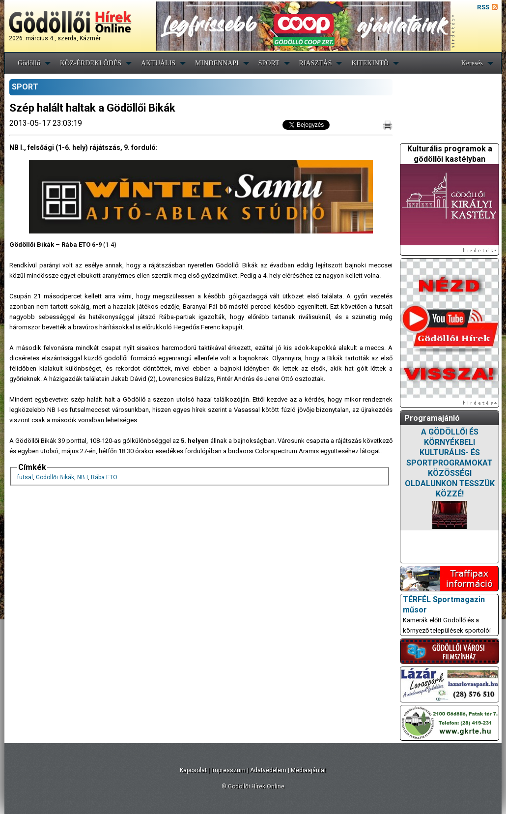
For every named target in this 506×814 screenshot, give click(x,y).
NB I (82, 477)
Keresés (472, 63)
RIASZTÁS (315, 63)
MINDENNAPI (217, 63)
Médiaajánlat (308, 770)
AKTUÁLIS (158, 63)
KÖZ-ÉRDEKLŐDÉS (90, 63)
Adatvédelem (268, 770)
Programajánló (432, 418)
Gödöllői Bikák (55, 477)
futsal (25, 477)
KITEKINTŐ (369, 63)
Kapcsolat (193, 770)
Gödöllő (29, 63)
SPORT (269, 63)
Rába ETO (104, 477)
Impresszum (228, 770)
